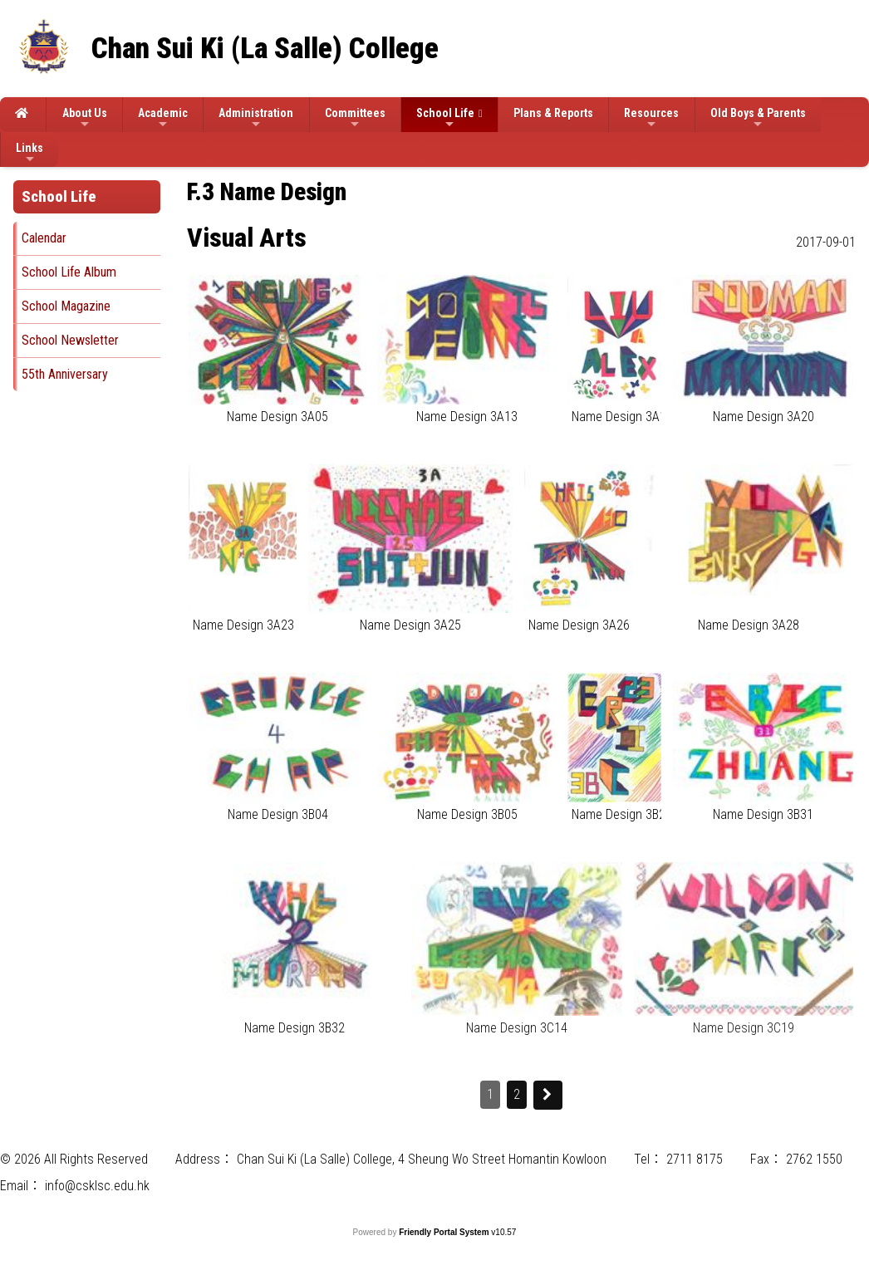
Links (29, 153)
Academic (163, 118)
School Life (445, 118)
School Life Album (69, 272)
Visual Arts (247, 237)
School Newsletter (70, 340)
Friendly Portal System (445, 1232)
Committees (355, 118)
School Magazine (66, 306)
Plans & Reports (553, 113)
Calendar (44, 238)
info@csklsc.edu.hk (97, 1186)
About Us (84, 118)
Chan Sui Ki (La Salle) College (265, 49)
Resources (651, 118)
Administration (255, 118)
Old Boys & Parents (758, 118)
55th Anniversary (65, 374)
